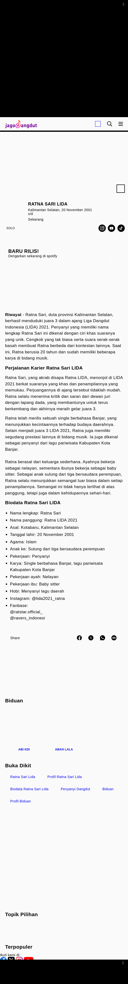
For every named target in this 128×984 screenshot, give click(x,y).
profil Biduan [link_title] (20, 801)
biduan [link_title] (108, 789)
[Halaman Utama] (20, 124)
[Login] (98, 124)
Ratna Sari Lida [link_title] (22, 777)
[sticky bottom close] (123, 963)
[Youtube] (111, 228)
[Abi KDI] (24, 731)
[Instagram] (102, 228)
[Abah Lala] (64, 731)
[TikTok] (121, 228)
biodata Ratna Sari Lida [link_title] (29, 789)
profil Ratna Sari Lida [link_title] (65, 777)
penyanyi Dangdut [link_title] (75, 789)
